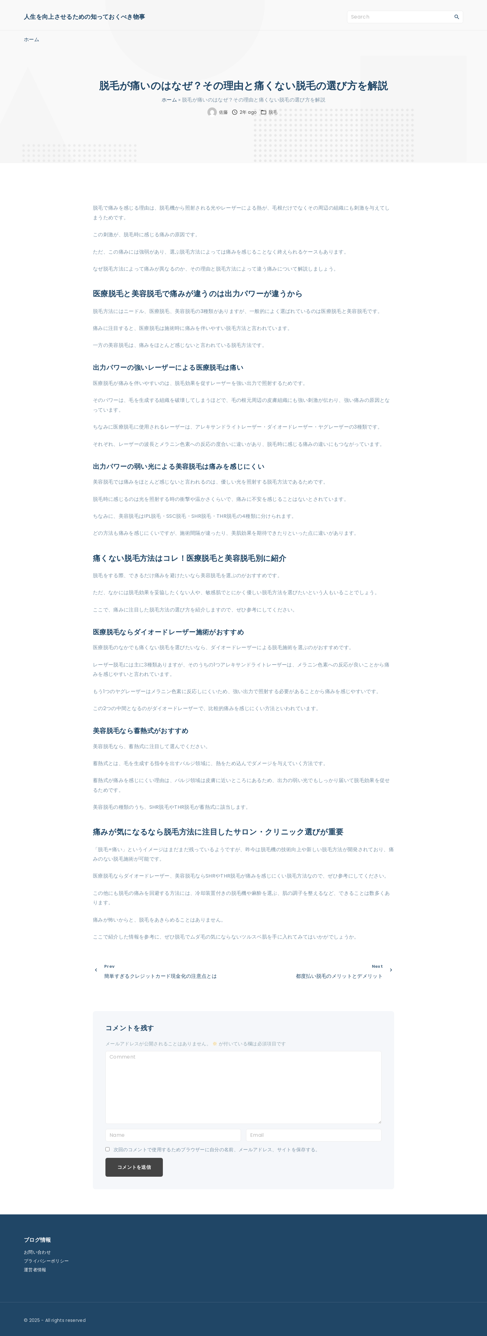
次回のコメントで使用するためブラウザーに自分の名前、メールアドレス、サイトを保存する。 (217, 1150)
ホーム (169, 99)
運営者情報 (35, 1270)
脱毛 (273, 112)
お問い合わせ (37, 1252)
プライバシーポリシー (46, 1261)
